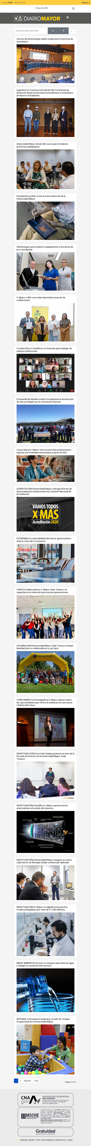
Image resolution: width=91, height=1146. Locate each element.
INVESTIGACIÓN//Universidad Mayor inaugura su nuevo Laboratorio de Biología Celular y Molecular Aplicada (44, 861)
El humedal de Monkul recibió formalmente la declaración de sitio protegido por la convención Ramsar (45, 401)
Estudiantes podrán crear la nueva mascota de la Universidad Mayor (41, 198)
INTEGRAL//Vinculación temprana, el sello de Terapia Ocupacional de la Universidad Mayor (43, 1020)
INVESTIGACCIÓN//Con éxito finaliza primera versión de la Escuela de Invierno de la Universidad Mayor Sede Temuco (45, 756)
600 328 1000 (20, 2)
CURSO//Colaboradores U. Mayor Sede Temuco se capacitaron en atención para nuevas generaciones (42, 591)
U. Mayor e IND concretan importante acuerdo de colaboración (41, 299)
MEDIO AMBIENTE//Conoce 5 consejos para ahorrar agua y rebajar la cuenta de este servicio (45, 964)
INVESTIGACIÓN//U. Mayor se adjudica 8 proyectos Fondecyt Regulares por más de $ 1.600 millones (42, 908)
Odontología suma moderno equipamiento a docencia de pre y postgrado (45, 248)
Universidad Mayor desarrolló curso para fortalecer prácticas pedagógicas (42, 145)
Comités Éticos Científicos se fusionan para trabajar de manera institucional (44, 350)
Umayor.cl (86, 2)
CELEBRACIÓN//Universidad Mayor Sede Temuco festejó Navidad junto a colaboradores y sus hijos (45, 647)
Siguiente (27, 1081)
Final (36, 1081)
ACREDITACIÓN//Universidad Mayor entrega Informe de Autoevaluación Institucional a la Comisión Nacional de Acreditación (44, 491)
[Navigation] (68, 17)
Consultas (7, 2)
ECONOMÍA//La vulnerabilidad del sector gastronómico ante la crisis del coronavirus (44, 540)
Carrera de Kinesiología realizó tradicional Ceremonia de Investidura (45, 40)
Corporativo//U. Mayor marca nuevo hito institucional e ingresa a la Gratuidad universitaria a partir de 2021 (44, 451)
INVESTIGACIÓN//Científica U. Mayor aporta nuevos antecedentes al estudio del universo (42, 807)
